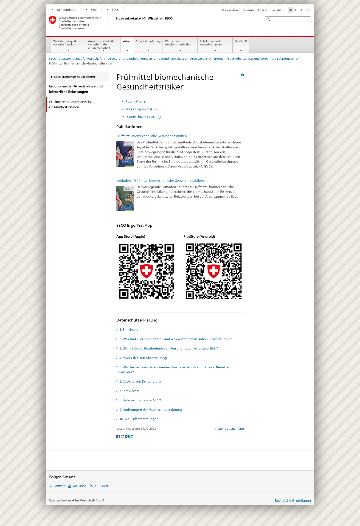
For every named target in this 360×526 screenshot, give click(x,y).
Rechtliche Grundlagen (293, 500)
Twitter (59, 486)
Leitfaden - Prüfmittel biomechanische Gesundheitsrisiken (160, 180)
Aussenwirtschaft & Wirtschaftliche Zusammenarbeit (100, 44)
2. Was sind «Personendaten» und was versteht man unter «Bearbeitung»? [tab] (175, 339)
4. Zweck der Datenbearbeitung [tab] (143, 358)
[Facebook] (118, 436)
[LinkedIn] (131, 436)
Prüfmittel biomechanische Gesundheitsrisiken (151, 136)
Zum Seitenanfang (231, 428)
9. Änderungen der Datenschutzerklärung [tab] (150, 409)
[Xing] (127, 436)
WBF (92, 9)
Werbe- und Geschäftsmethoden (178, 42)
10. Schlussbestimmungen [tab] (139, 419)
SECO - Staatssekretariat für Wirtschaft (75, 58)
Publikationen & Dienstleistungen (211, 42)
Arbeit (128, 42)
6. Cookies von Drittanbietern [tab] (141, 381)
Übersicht (275, 10)
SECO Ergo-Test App (141, 109)
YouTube (79, 486)
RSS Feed (101, 486)
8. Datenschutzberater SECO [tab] (140, 400)
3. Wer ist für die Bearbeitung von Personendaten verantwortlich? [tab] (168, 348)
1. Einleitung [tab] (128, 329)
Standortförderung (148, 41)
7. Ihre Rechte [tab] (129, 391)
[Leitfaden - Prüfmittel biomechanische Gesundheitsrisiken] (125, 198)
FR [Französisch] (296, 10)
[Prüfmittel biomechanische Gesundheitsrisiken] (125, 153)
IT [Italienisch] (302, 10)
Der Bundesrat (64, 9)
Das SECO (241, 41)
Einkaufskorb (232, 10)
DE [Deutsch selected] (290, 10)
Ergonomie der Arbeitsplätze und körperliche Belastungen (254, 58)
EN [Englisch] (308, 10)
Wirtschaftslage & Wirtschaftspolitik (64, 42)
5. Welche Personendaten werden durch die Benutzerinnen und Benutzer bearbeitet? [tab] (173, 369)
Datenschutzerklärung (143, 117)
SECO (113, 9)
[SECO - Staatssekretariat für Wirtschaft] (114, 22)
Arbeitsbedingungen (137, 58)
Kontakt (262, 10)
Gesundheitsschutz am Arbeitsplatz (182, 58)
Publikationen (136, 101)
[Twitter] (123, 436)
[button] (269, 19)
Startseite (248, 10)
